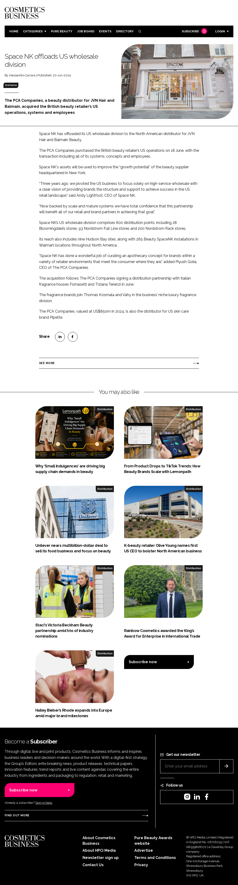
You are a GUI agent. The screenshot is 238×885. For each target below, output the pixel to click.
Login (220, 31)
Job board (85, 31)
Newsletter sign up (101, 857)
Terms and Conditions (155, 857)
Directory (125, 31)
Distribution (11, 85)
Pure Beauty (61, 31)
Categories (33, 31)
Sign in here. (44, 802)
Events (105, 31)
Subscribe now (143, 662)
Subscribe (194, 31)
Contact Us (93, 865)
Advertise (143, 850)
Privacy (141, 865)
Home (13, 31)
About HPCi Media (99, 850)
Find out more (17, 815)
